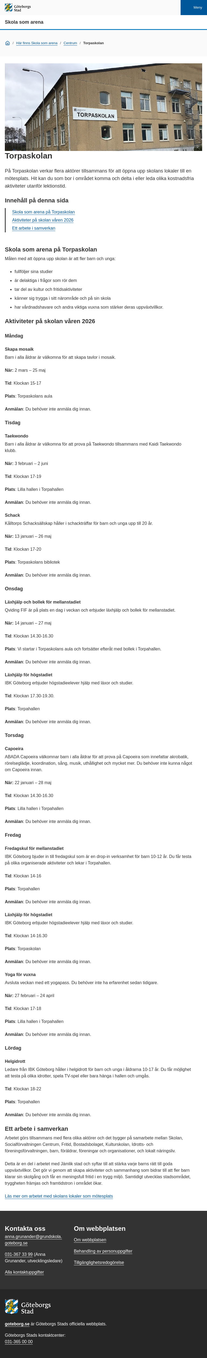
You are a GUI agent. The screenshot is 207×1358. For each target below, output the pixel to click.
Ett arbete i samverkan (33, 228)
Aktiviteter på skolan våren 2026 (43, 220)
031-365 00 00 (19, 1341)
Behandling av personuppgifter (103, 1251)
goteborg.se (17, 1324)
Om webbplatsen (90, 1240)
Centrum (70, 43)
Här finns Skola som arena (36, 43)
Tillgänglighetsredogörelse (99, 1262)
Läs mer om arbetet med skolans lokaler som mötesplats (59, 1196)
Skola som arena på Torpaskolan (43, 212)
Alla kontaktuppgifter (24, 1272)
